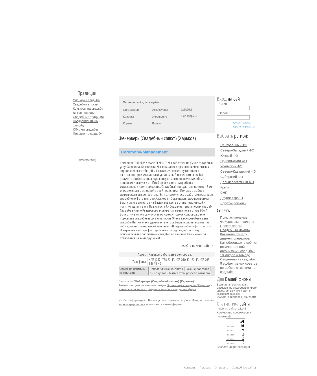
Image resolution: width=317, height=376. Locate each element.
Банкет (156, 123)
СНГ (223, 192)
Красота (128, 116)
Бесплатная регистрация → (235, 346)
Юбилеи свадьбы (85, 129)
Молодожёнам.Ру (74, 43)
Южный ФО (229, 155)
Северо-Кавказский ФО (238, 171)
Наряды (186, 109)
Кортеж (128, 123)
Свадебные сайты (244, 367)
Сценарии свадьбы (86, 100)
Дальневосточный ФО (237, 182)
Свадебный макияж (235, 230)
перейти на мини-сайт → (197, 245)
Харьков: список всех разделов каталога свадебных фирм (157, 289)
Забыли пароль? (241, 122)
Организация (131, 109)
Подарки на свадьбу (87, 133)
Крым (224, 187)
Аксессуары (160, 109)
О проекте (221, 367)
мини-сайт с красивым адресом (234, 292)
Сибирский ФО (231, 177)
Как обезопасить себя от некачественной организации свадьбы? (239, 247)
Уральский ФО (231, 166)
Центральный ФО (233, 145)
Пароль (224, 113)
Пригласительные (233, 217)
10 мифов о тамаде (235, 255)
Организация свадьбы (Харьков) (188, 285)
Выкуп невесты (83, 112)
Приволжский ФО (233, 161)
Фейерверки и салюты (237, 221)
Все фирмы (189, 116)
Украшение (159, 116)
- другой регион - (233, 203)
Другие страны (231, 198)
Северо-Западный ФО (237, 150)
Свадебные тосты (85, 104)
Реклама (205, 367)
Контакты (190, 367)
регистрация (239, 284)
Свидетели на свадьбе (237, 259)
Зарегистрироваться (243, 126)
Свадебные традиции (88, 117)
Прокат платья (231, 226)
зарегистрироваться (132, 304)
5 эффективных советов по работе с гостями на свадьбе (238, 268)
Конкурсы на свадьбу (88, 108)
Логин (223, 103)
